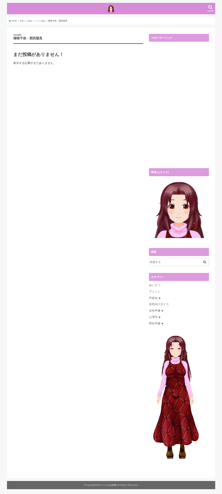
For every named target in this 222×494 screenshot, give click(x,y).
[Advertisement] (176, 113)
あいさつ (154, 292)
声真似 (153, 304)
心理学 (153, 322)
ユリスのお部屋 (109, 489)
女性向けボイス (158, 310)
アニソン (154, 298)
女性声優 (154, 316)
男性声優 (154, 328)
